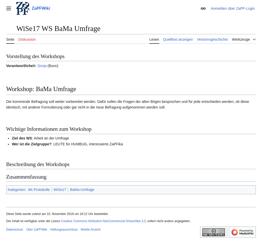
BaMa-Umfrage (82, 190)
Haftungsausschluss (64, 229)
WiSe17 (60, 190)
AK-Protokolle (39, 190)
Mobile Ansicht (90, 229)
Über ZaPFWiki (36, 229)
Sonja (42, 66)
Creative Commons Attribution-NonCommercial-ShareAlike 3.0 (103, 221)
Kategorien (16, 190)
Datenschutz (14, 229)
